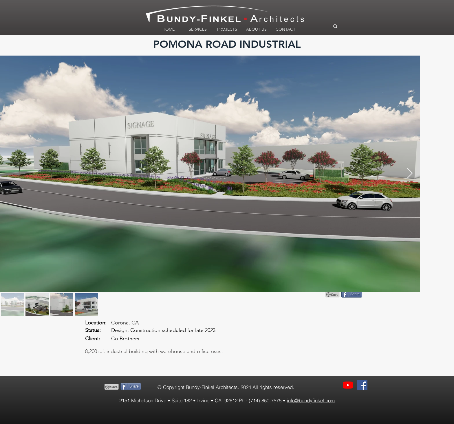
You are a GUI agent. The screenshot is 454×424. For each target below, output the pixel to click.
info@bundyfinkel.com (311, 400)
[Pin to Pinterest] (112, 387)
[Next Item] (410, 173)
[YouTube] (348, 385)
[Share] (130, 386)
